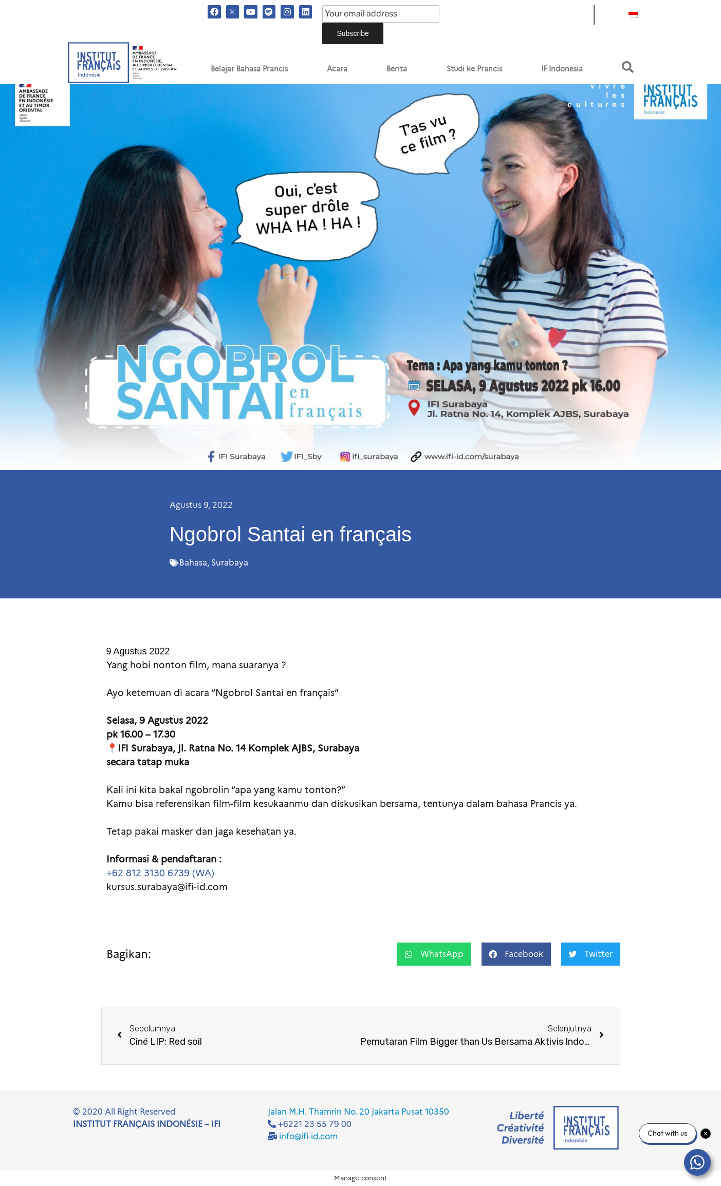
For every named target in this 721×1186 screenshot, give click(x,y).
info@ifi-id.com (308, 1136)
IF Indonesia (562, 68)
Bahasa (193, 563)
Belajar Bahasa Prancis (249, 68)
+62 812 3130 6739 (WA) (160, 873)
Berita (396, 68)
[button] (627, 67)
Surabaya (229, 563)
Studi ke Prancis (474, 68)
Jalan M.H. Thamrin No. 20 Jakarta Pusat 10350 (358, 1112)
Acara (337, 68)
